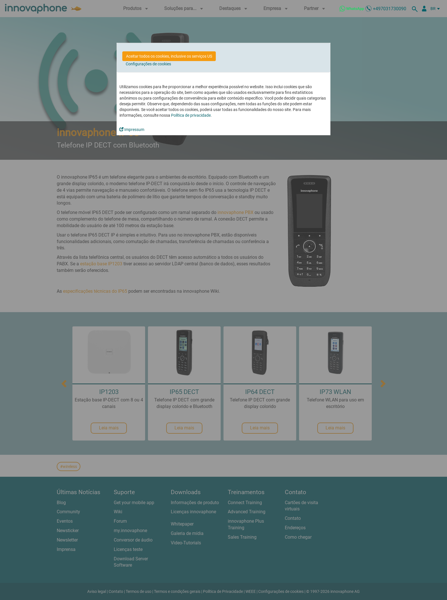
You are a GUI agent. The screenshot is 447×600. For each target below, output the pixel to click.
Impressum (131, 129)
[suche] (415, 8)
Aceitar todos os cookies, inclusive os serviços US (169, 56)
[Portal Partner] (424, 8)
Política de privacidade (191, 115)
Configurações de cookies (148, 64)
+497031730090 (389, 8)
